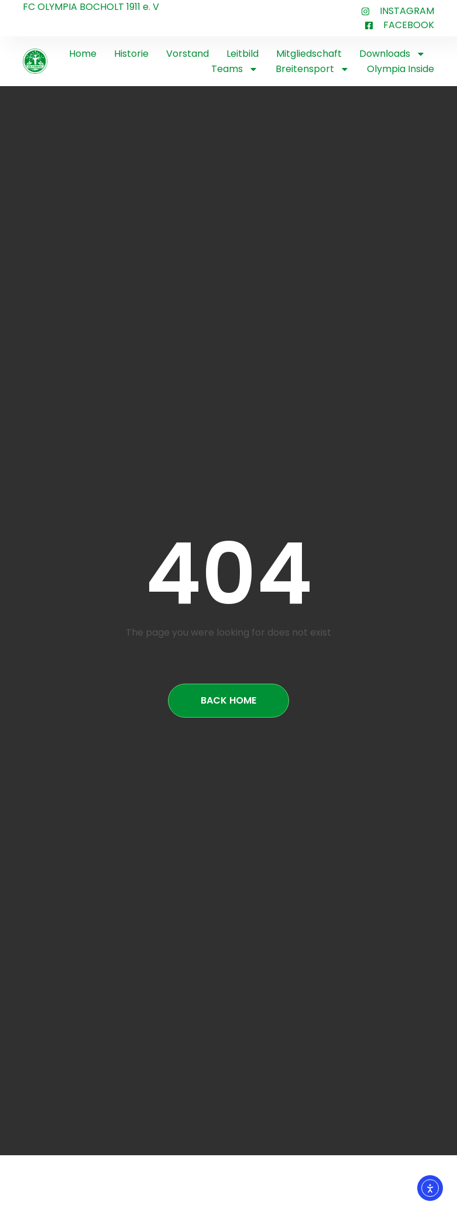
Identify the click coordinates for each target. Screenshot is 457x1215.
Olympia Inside (400, 69)
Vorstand (187, 53)
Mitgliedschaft (309, 53)
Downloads (392, 54)
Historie (131, 53)
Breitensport (312, 69)
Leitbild (242, 53)
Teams (234, 69)
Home (83, 53)
